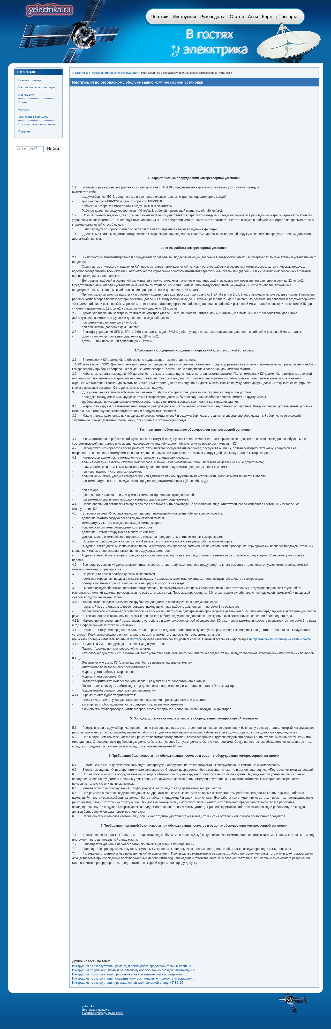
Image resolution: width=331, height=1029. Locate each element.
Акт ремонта (26, 94)
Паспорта (288, 16)
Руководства (212, 16)
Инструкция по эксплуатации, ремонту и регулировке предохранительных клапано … (133, 966)
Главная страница (49, 9)
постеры (136, 639)
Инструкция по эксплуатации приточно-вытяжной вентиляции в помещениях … (129, 974)
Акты (253, 16)
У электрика (80, 72)
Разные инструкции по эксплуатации (114, 72)
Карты (268, 16)
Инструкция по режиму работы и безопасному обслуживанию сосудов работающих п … (135, 970)
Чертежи (160, 16)
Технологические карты (33, 116)
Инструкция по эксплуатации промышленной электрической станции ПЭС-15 (127, 982)
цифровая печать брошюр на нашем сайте (280, 639)
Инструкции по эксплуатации (36, 87)
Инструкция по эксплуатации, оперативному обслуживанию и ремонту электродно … (133, 978)
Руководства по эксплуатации (37, 124)
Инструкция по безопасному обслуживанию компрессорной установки (137, 82)
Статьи (237, 16)
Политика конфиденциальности (102, 1013)
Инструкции (184, 16)
